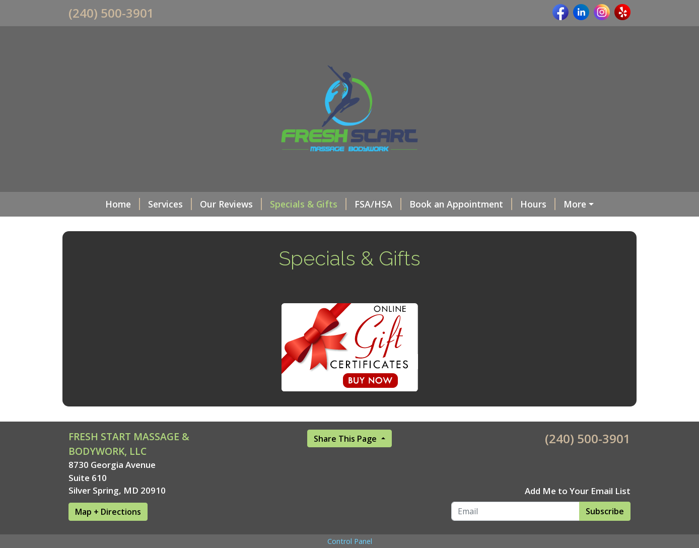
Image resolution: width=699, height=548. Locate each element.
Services (141, 204)
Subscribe (605, 532)
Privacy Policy (105, 225)
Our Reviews (202, 204)
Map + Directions (108, 532)
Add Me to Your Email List (578, 512)
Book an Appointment (432, 204)
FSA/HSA (349, 204)
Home (94, 204)
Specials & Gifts (279, 204)
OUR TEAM (563, 204)
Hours (509, 204)
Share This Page (346, 459)
